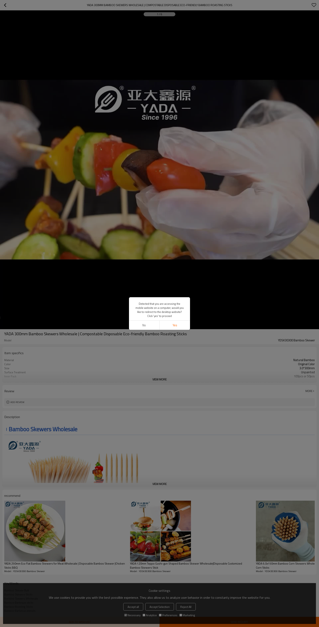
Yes (175, 325)
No (144, 325)
